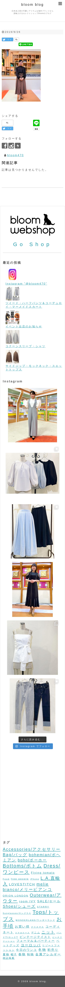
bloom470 (15, 155)
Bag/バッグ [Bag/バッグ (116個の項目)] (15, 854)
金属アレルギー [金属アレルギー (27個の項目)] (48, 954)
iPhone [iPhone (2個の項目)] (34, 879)
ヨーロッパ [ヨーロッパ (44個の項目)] (31, 945)
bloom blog (32, 4)
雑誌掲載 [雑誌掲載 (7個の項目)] (9, 958)
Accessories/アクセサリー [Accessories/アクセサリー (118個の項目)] (31, 849)
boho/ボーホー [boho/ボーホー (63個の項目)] (32, 860)
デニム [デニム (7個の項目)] (35, 932)
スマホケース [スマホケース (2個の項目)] (22, 933)
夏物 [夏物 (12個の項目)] (6, 954)
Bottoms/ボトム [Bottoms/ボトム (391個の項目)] (22, 865)
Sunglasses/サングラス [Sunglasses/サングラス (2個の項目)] (17, 913)
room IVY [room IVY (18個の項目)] (27, 901)
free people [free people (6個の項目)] (20, 879)
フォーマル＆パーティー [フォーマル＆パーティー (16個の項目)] (35, 940)
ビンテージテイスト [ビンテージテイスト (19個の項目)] (35, 937)
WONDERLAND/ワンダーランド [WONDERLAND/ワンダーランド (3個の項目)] (35, 920)
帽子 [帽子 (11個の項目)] (14, 954)
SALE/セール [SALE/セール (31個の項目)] (49, 901)
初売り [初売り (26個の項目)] (52, 950)
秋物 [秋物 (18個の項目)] (30, 954)
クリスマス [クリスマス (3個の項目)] (37, 927)
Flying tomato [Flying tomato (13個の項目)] (43, 872)
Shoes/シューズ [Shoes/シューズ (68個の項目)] (19, 906)
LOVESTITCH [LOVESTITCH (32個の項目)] (22, 884)
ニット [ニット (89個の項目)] (48, 932)
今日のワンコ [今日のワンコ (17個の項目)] (26, 950)
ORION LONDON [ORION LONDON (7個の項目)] (15, 895)
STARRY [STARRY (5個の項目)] (43, 906)
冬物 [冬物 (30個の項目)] (42, 950)
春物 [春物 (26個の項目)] (22, 954)
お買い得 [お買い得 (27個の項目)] (22, 926)
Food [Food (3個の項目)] (6, 879)
